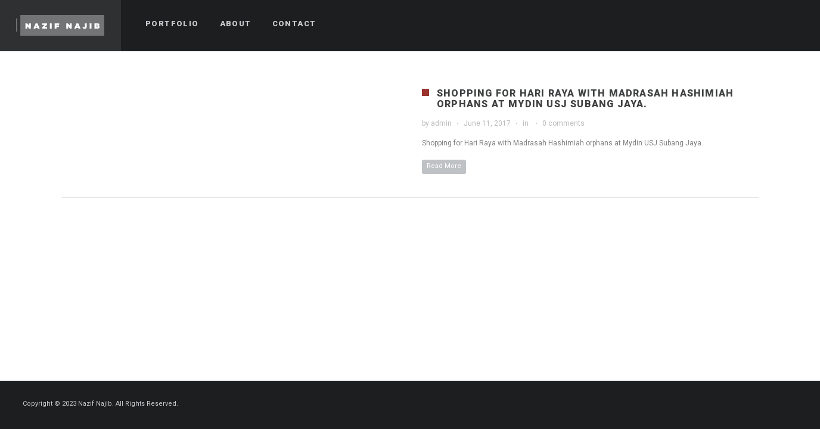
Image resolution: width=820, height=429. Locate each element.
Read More (444, 166)
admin (441, 123)
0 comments (563, 123)
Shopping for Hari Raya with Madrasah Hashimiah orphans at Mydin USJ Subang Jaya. (585, 99)
